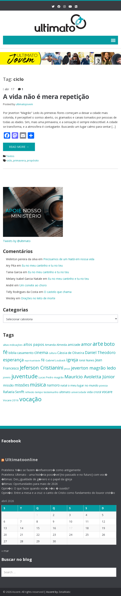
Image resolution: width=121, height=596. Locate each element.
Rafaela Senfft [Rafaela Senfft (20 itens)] (13, 391)
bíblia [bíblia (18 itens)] (12, 353)
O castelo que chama (57, 292)
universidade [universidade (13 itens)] (78, 392)
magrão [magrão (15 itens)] (59, 377)
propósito (33, 160)
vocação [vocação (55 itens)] (30, 399)
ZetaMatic (64, 592)
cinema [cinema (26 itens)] (41, 352)
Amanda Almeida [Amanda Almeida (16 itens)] (56, 345)
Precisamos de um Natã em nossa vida (68, 259)
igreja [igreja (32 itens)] (72, 360)
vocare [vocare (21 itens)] (107, 391)
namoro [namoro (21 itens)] (53, 385)
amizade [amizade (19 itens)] (74, 344)
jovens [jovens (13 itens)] (7, 377)
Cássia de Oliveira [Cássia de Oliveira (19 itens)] (70, 353)
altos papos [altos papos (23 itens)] (33, 344)
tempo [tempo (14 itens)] (39, 392)
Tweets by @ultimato (17, 241)
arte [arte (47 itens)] (98, 343)
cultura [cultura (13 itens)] (53, 353)
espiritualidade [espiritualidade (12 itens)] (32, 360)
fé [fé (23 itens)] (43, 359)
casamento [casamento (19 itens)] (25, 353)
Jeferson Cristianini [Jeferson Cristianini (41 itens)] (41, 367)
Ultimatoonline (19, 459)
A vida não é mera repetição (46, 96)
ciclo (9, 160)
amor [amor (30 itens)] (86, 344)
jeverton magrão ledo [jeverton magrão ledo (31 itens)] (93, 368)
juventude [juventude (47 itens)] (24, 376)
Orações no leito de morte (38, 298)
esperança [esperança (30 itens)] (13, 360)
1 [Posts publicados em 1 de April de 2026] (35, 515)
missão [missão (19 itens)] (8, 385)
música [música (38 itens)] (38, 384)
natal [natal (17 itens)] (63, 385)
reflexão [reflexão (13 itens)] (29, 392)
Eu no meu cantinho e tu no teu (42, 265)
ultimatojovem (24, 104)
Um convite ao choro (33, 285)
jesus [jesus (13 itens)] (67, 368)
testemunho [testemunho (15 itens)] (51, 392)
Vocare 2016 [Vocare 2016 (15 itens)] (11, 400)
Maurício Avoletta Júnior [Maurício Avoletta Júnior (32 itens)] (89, 377)
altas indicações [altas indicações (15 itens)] (13, 345)
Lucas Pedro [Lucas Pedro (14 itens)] (46, 377)
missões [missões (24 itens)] (22, 385)
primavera (19, 160)
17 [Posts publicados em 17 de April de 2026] (69, 528)
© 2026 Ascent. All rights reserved (23, 592)
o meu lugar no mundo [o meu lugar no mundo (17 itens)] (83, 385)
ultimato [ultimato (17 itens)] (64, 392)
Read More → (19, 147)
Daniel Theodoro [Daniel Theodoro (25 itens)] (100, 352)
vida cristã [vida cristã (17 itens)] (94, 392)
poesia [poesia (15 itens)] (103, 385)
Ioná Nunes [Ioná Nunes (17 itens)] (86, 360)
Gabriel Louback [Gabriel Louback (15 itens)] (55, 360)
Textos (10, 156)
